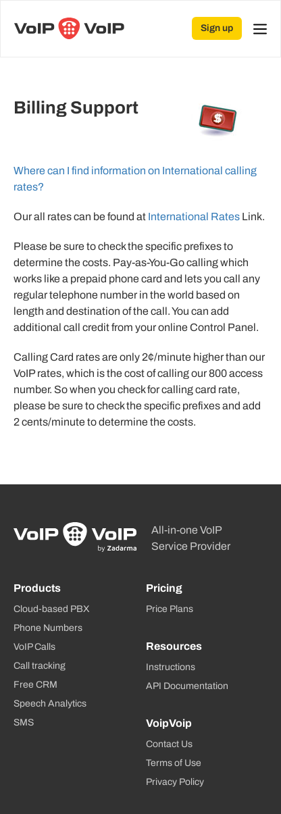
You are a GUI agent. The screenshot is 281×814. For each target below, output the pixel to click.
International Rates (194, 216)
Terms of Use (173, 763)
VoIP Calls (34, 647)
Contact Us (169, 744)
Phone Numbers (48, 628)
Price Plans (169, 609)
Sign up (217, 28)
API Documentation (187, 686)
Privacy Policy (175, 782)
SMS (24, 722)
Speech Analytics (50, 703)
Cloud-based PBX (52, 609)
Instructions (170, 667)
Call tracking (40, 666)
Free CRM (35, 685)
